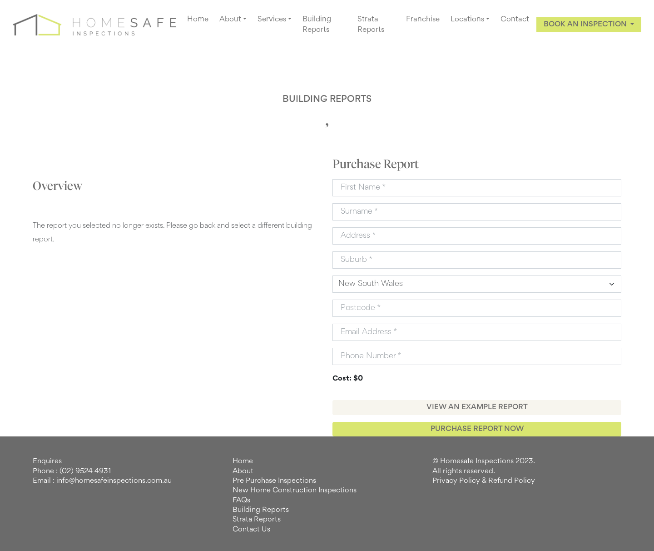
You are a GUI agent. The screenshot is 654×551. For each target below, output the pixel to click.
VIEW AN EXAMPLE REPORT (477, 407)
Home (197, 19)
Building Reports (316, 25)
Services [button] (272, 19)
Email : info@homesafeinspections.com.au (102, 481)
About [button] (230, 19)
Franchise (423, 19)
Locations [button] (467, 19)
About (243, 471)
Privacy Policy (456, 481)
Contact (514, 19)
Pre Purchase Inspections (274, 481)
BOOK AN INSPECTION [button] (586, 24)
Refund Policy (511, 481)
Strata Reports (370, 25)
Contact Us (251, 529)
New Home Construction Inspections (295, 490)
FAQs (241, 500)
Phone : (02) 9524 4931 (72, 471)
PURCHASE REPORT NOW (477, 429)
